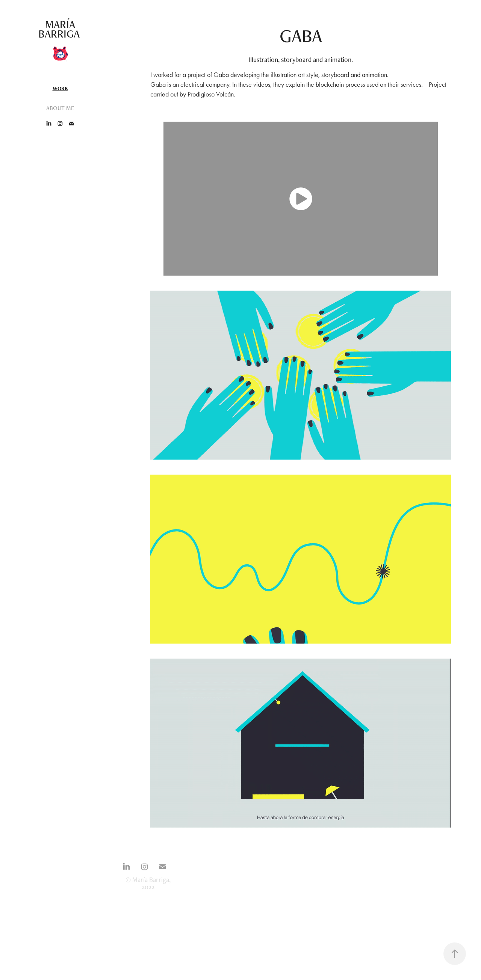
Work (60, 88)
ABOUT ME (60, 108)
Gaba (221, 75)
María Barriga (60, 29)
